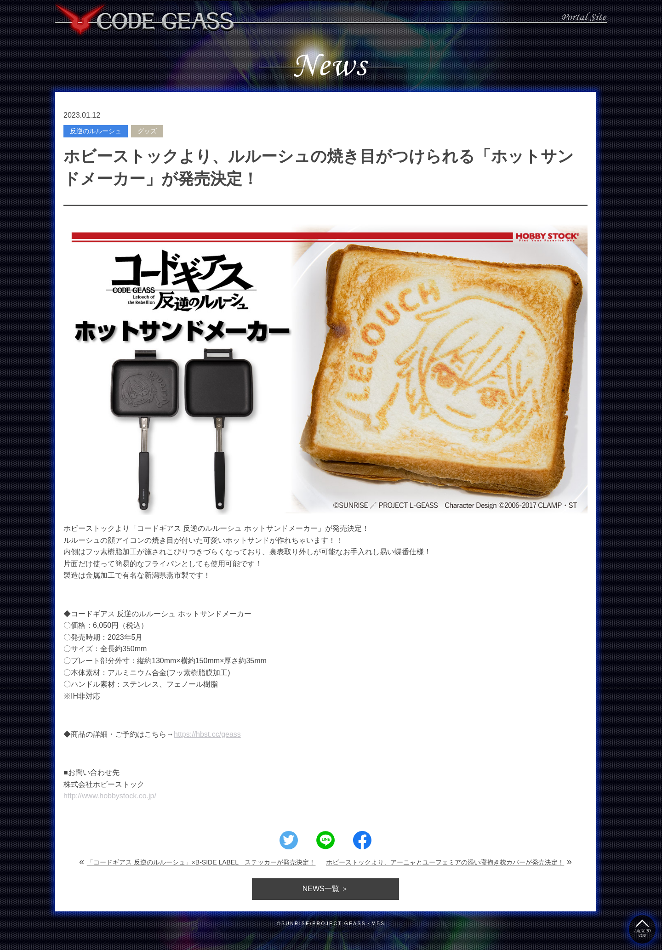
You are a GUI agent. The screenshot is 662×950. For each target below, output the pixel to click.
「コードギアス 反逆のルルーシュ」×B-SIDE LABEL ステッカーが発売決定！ (201, 862)
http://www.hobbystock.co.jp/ (109, 796)
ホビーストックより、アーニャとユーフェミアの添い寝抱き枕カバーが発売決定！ (445, 862)
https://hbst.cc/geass (207, 734)
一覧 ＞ (325, 889)
